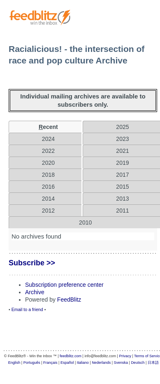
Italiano (83, 363)
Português (31, 363)
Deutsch (137, 363)
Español (67, 363)
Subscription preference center (64, 284)
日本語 (153, 363)
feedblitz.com (70, 356)
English (14, 363)
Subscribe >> (32, 263)
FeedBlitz (69, 299)
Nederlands (101, 363)
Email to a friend (27, 309)
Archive (34, 292)
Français (50, 363)
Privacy (125, 356)
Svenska (121, 363)
